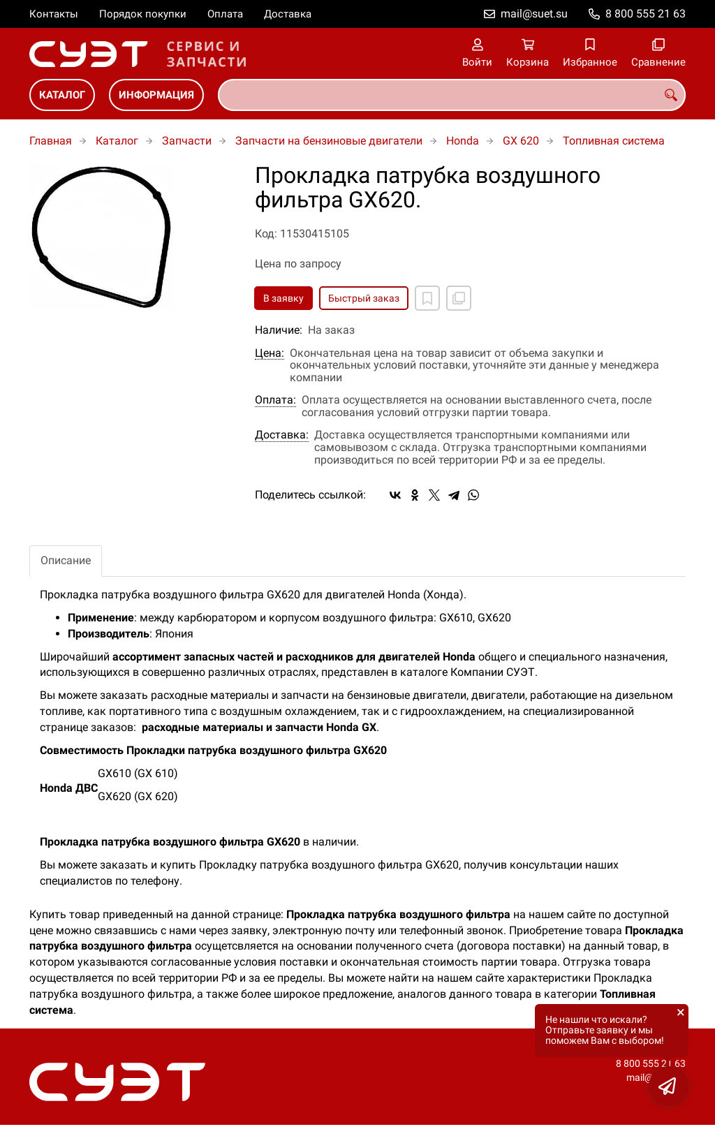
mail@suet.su (534, 13)
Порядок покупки (142, 14)
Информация (156, 95)
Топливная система (614, 140)
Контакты (53, 14)
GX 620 (521, 140)
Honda (462, 140)
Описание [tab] (65, 560)
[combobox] (452, 95)
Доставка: (282, 435)
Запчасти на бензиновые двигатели (328, 140)
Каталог (62, 95)
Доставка (287, 14)
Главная (50, 140)
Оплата (225, 14)
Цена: (269, 353)
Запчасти (187, 140)
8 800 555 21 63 (645, 13)
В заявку (283, 298)
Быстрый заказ (363, 298)
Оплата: (275, 400)
